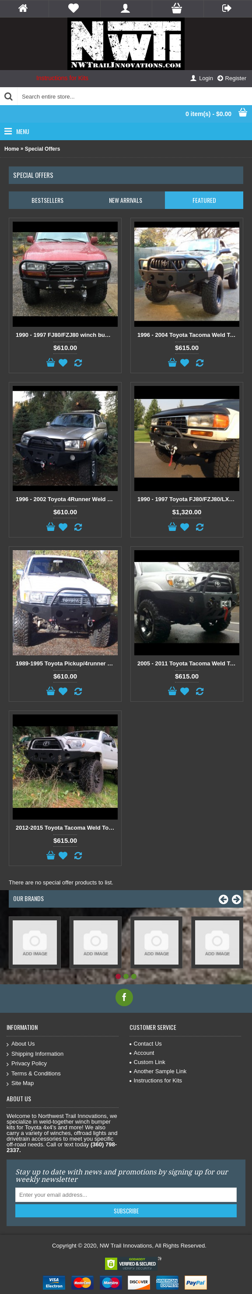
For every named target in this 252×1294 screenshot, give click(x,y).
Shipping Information (35, 1054)
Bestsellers (47, 200)
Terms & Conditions (34, 1074)
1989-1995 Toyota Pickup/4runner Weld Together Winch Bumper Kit (67, 663)
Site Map (20, 1083)
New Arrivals (125, 200)
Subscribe (126, 1210)
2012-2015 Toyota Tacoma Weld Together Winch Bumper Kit (67, 827)
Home (11, 149)
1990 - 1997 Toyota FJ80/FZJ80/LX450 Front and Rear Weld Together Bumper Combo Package (188, 499)
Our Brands (28, 898)
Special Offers (42, 149)
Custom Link (147, 1062)
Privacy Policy (27, 1064)
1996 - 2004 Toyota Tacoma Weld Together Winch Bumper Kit (188, 335)
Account (142, 1053)
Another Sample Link (158, 1071)
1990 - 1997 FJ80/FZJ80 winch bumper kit (67, 335)
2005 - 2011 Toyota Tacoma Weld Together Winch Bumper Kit (188, 663)
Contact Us (146, 1043)
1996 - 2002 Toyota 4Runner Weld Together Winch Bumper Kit (67, 499)
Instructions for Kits (62, 77)
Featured (204, 200)
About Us (21, 1044)
